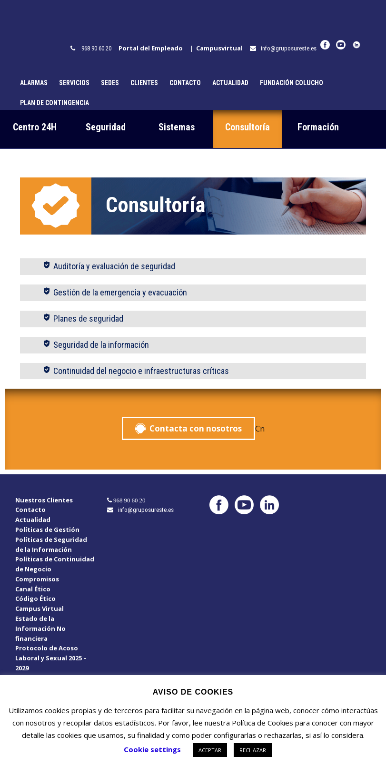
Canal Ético (32, 589)
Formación (318, 127)
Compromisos (37, 579)
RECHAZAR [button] (252, 750)
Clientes (144, 83)
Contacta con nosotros (195, 428)
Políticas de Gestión (47, 529)
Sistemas (176, 127)
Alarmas (34, 83)
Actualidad (230, 83)
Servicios (74, 83)
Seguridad (106, 127)
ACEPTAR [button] (209, 750)
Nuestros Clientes (44, 500)
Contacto (185, 83)
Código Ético (35, 598)
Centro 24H (35, 127)
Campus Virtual (39, 608)
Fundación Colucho (291, 83)
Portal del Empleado (152, 48)
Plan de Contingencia (54, 103)
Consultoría (247, 127)
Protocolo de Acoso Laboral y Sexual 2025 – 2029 (51, 658)
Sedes (110, 83)
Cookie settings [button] (152, 749)
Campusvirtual (221, 48)
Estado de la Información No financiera (40, 628)
